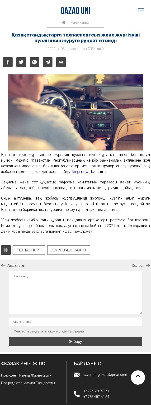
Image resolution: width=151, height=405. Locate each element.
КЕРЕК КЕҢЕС (80, 22)
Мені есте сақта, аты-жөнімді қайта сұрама (49, 331)
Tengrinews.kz (83, 171)
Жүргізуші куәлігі (68, 250)
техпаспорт (29, 250)
